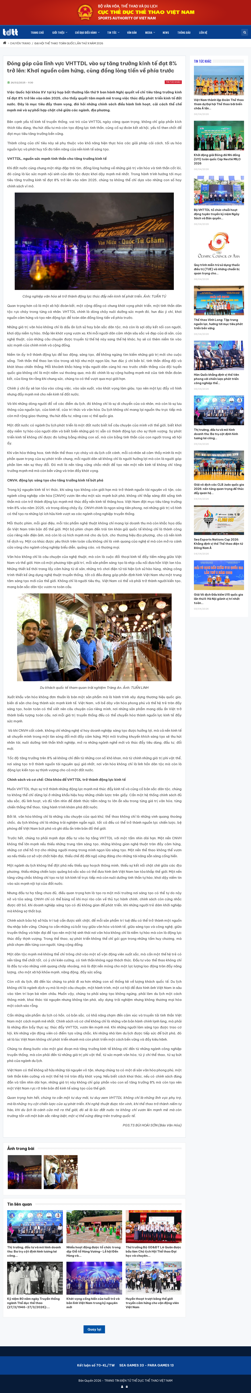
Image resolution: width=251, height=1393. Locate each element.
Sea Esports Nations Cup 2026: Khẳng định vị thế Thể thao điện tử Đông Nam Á (218, 544)
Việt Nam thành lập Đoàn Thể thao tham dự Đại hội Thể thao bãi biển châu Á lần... (219, 104)
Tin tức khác (173, 82)
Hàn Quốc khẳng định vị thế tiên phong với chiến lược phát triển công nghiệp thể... (216, 379)
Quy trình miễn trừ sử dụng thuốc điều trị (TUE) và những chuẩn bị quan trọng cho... (217, 269)
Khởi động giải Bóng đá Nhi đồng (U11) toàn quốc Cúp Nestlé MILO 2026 (217, 159)
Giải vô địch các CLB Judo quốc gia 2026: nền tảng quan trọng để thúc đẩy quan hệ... (219, 489)
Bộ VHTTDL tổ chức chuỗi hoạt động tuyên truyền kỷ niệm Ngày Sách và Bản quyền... (216, 214)
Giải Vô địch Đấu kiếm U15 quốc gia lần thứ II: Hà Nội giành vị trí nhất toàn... (218, 599)
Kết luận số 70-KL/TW (96, 1365)
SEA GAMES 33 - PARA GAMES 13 (146, 1365)
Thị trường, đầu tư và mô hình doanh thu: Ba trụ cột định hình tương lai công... (216, 434)
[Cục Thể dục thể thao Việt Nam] (10, 32)
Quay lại (94, 1329)
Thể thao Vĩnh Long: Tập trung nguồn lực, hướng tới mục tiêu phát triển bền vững (218, 324)
